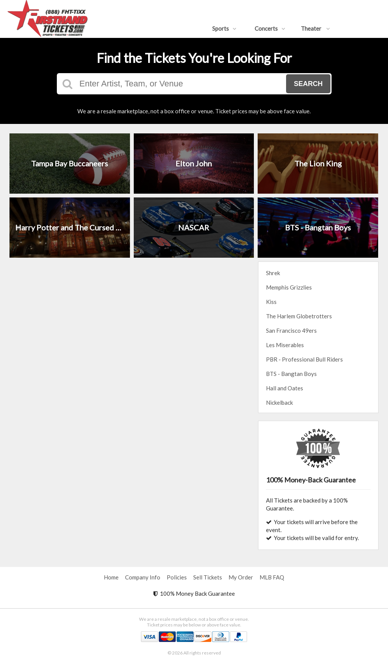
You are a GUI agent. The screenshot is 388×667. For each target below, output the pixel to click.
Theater (315, 28)
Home (111, 577)
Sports (224, 28)
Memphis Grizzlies (289, 287)
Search (308, 84)
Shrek (273, 272)
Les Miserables (285, 344)
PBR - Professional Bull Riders (304, 359)
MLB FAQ (272, 577)
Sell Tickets (207, 577)
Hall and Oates (284, 388)
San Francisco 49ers (291, 330)
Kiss (271, 301)
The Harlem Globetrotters (299, 316)
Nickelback (279, 402)
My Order (240, 577)
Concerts (270, 28)
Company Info (142, 577)
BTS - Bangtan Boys (291, 373)
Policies (177, 577)
